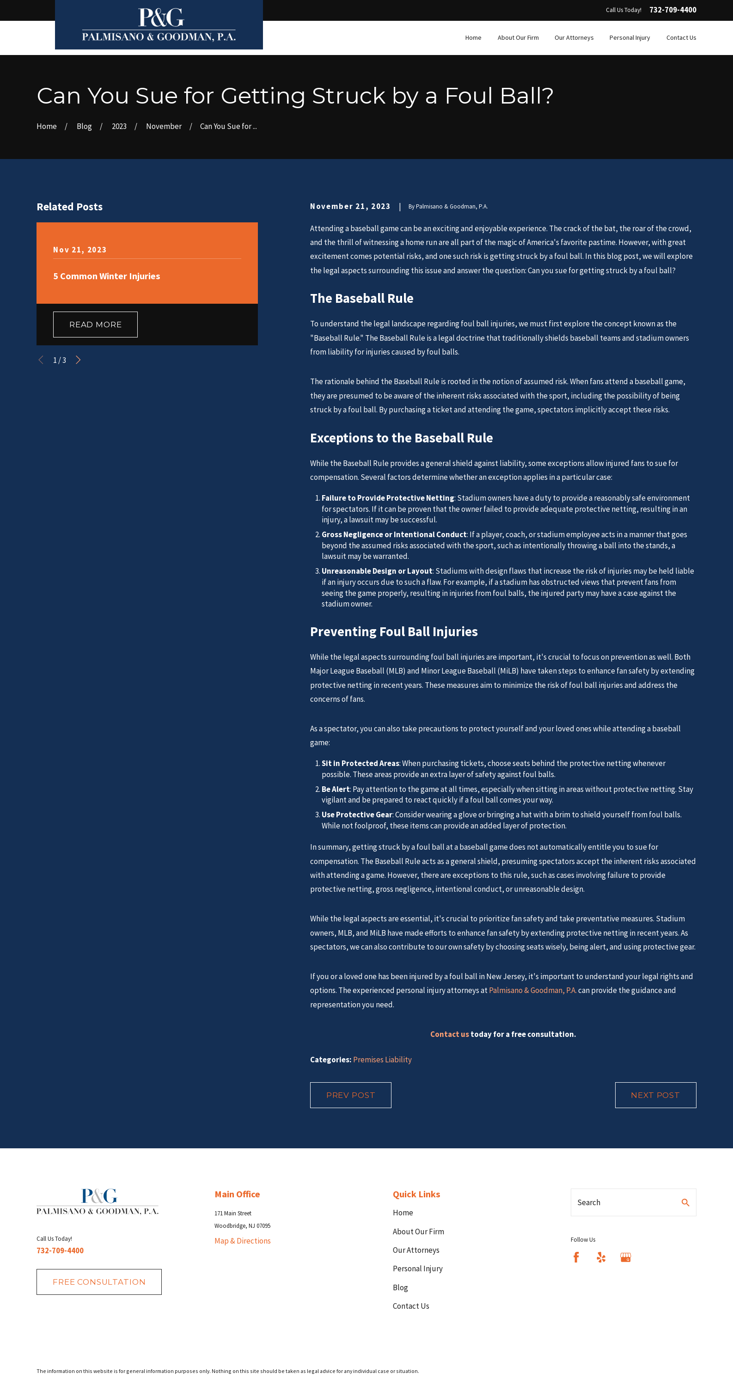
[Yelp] (601, 1257)
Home (403, 1212)
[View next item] (78, 359)
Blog (400, 1287)
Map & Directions (242, 1241)
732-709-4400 (672, 10)
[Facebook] (576, 1257)
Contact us (449, 1034)
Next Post (655, 1095)
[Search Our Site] (686, 1203)
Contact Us (411, 1306)
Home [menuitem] (473, 37)
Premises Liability (382, 1059)
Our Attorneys (416, 1250)
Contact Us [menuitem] (681, 37)
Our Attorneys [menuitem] (574, 37)
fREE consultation (99, 1282)
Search (588, 1202)
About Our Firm (418, 1231)
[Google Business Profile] (625, 1257)
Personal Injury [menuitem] (630, 37)
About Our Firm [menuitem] (518, 37)
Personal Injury (418, 1268)
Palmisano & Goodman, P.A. (533, 990)
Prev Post (351, 1095)
